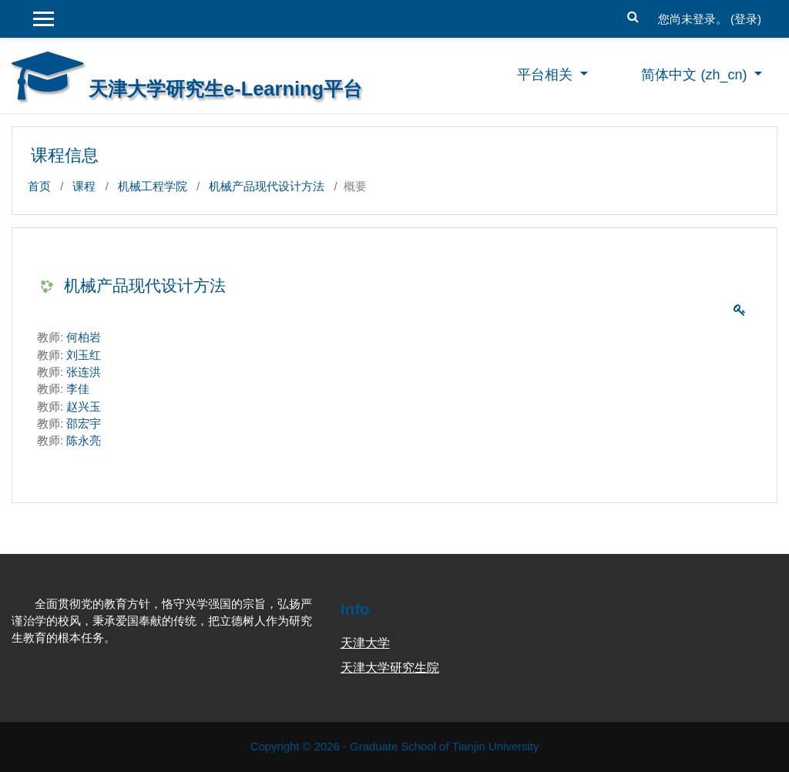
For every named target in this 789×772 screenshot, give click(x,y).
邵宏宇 (83, 423)
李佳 (77, 388)
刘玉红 (83, 354)
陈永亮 (83, 440)
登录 (745, 18)
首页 (39, 186)
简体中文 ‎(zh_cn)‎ (695, 74)
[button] (633, 14)
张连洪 (83, 371)
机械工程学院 (152, 186)
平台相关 (546, 74)
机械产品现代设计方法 (266, 186)
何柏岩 (83, 337)
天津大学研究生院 (390, 667)
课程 (84, 186)
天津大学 (365, 642)
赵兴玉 (83, 406)
